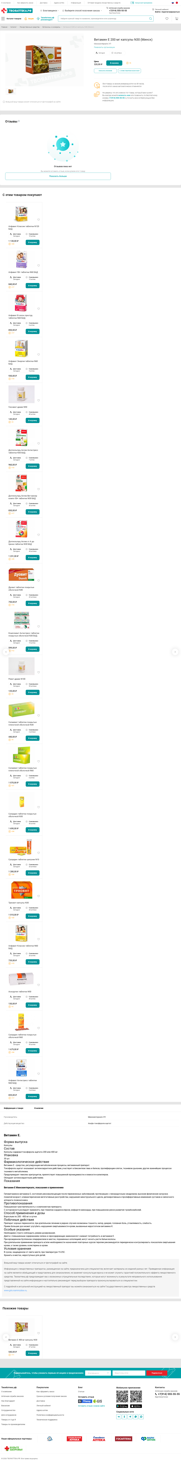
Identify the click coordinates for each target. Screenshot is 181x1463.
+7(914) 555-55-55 (118, 10)
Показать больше (58, 176)
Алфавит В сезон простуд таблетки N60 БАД (20, 316)
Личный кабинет (44, 1406)
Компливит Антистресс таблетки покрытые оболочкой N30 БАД (23, 634)
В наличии (38, 1108)
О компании (6, 3)
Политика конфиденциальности (50, 1415)
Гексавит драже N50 (17, 407)
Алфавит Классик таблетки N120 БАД (23, 227)
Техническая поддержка (47, 1420)
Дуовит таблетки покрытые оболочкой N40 (21, 588)
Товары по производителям (13, 1424)
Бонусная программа (141, 3)
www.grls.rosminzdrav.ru (15, 1290)
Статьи (81, 1391)
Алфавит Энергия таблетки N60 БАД (23, 362)
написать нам (124, 95)
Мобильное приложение (128, 1387)
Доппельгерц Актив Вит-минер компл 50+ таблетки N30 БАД (22, 497)
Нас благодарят (8, 1401)
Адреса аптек (59, 3)
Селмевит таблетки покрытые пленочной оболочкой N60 (22, 769)
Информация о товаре (13, 1108)
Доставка (43, 3)
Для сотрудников (8, 1415)
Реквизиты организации (104, 47)
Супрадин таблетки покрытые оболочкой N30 (22, 815)
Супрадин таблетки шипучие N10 (23, 859)
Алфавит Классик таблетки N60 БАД (23, 947)
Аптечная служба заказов (12, 1396)
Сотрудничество (8, 1410)
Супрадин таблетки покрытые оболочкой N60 (22, 1036)
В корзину (114, 63)
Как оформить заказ (25, 3)
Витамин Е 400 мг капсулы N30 (22, 1340)
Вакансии (5, 1406)
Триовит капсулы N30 (18, 903)
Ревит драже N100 (16, 679)
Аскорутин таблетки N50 (19, 991)
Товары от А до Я (8, 1420)
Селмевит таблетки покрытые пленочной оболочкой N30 (22, 723)
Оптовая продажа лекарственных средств (104, 3)
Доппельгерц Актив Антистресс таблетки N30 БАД (23, 451)
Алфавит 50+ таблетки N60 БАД (23, 272)
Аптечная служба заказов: (119, 8)
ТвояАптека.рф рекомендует (45, 19)
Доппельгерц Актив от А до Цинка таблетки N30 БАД (21, 542)
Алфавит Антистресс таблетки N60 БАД (22, 1081)
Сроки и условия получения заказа (52, 1396)
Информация (76, 3)
